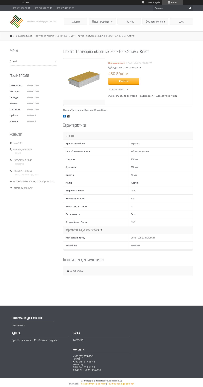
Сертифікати (18, 324)
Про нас (129, 21)
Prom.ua (118, 380)
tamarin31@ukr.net (23, 187)
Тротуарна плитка (44, 36)
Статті (13, 61)
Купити (123, 81)
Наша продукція (101, 21)
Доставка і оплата (155, 21)
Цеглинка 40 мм (65, 36)
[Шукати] (189, 8)
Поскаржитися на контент (93, 383)
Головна (75, 21)
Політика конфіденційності (121, 383)
